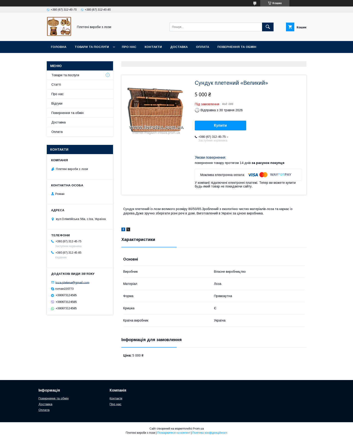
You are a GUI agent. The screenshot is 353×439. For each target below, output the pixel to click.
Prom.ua (198, 428)
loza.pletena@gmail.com (72, 282)
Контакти (153, 47)
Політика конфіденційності (209, 432)
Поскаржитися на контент (173, 432)
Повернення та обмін (236, 47)
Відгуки (56, 103)
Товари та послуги (92, 47)
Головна (58, 47)
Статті (56, 84)
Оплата (202, 47)
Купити (220, 125)
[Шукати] (268, 27)
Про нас (129, 47)
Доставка (179, 47)
